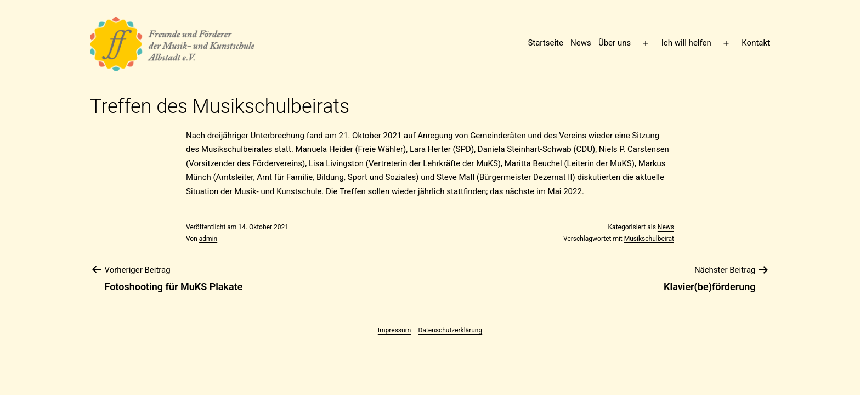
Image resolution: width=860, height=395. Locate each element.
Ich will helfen (686, 43)
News (580, 43)
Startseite (545, 43)
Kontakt (756, 43)
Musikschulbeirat (649, 238)
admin (208, 238)
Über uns (614, 43)
